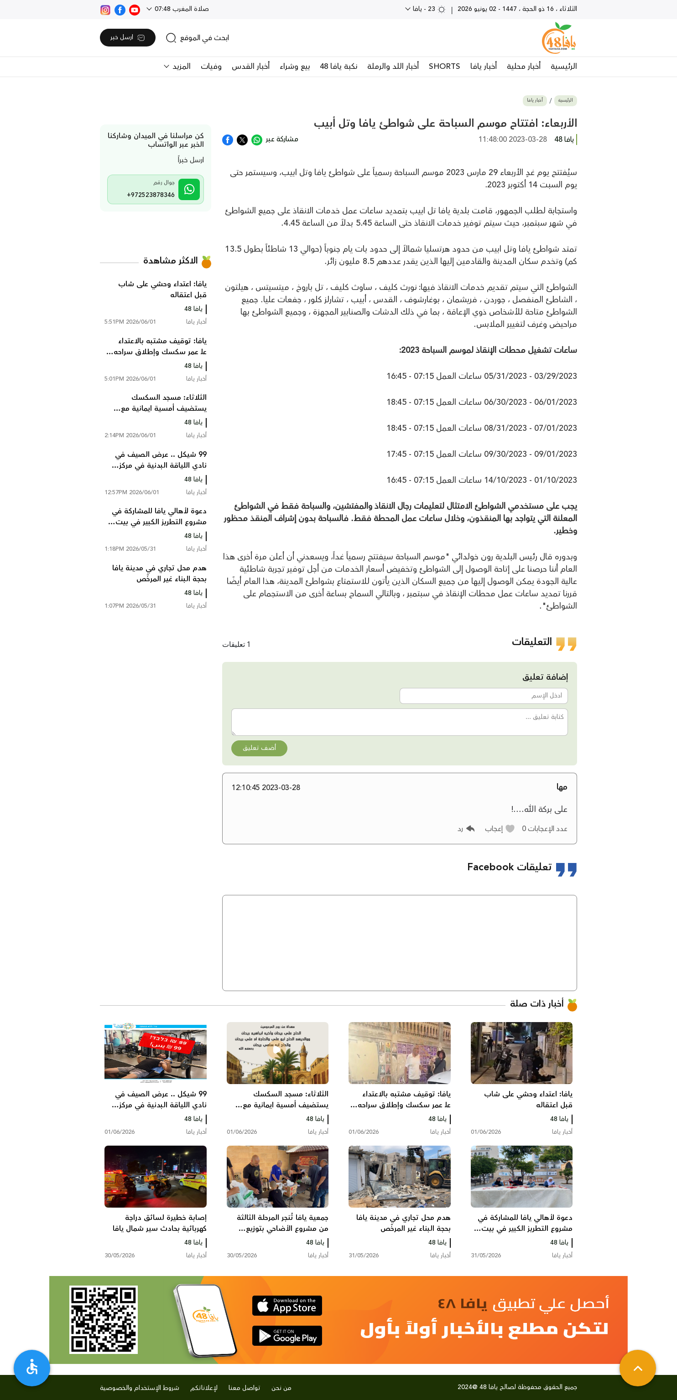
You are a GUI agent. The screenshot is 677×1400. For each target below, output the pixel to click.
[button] (500, 829)
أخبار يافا (483, 66)
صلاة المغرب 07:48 (181, 9)
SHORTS (444, 66)
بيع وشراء (295, 66)
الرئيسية (564, 66)
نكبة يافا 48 (338, 66)
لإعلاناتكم (204, 1388)
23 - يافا (428, 9)
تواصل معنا (244, 1388)
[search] (197, 38)
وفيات (211, 66)
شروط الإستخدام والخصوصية (139, 1388)
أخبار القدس (251, 66)
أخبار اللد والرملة (393, 66)
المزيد (180, 66)
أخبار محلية (524, 66)
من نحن (281, 1388)
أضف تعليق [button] (259, 748)
